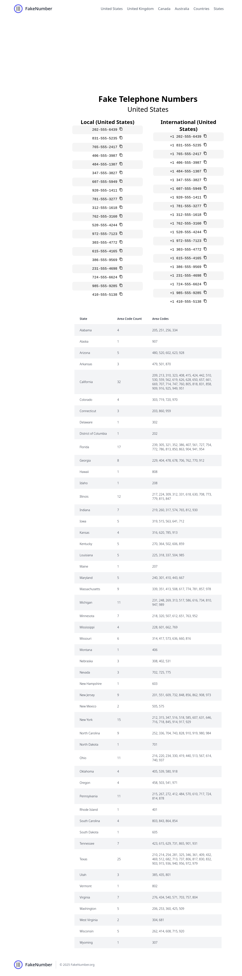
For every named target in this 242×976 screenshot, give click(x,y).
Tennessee (87, 843)
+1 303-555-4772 (186, 250)
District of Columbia (93, 433)
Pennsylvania (88, 796)
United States (112, 8)
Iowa (83, 521)
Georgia (85, 460)
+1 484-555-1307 (186, 171)
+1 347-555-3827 (186, 180)
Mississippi (87, 627)
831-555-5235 (105, 138)
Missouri (85, 638)
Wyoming (86, 942)
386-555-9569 (105, 260)
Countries (201, 8)
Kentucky (86, 544)
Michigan (86, 602)
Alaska (84, 341)
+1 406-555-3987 (186, 163)
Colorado (86, 400)
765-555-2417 (105, 147)
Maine (84, 566)
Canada (164, 8)
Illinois (84, 496)
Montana (86, 650)
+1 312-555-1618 (186, 215)
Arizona (85, 353)
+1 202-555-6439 (186, 137)
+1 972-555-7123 (186, 241)
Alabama (86, 330)
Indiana (85, 510)
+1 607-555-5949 (186, 189)
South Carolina (90, 821)
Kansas (84, 532)
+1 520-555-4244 (186, 232)
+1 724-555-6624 (186, 284)
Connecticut (88, 411)
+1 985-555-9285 (186, 293)
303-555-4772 (105, 243)
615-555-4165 (105, 251)
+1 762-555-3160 (186, 224)
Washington (88, 909)
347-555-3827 (105, 173)
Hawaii (84, 472)
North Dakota (89, 744)
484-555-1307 (105, 165)
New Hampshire (91, 684)
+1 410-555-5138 (186, 302)
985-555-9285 (105, 286)
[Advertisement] (121, 50)
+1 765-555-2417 (186, 154)
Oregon (85, 783)
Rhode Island (89, 810)
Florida (84, 447)
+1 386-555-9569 (186, 267)
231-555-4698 (105, 269)
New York (86, 720)
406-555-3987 (105, 156)
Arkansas (86, 364)
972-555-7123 (105, 234)
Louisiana (86, 555)
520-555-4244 (105, 225)
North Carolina (90, 733)
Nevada (85, 672)
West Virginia (88, 920)
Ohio (83, 758)
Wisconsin (87, 931)
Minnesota (87, 616)
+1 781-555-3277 (186, 206)
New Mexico (88, 706)
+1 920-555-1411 (186, 198)
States (219, 8)
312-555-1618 (105, 208)
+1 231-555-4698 (186, 276)
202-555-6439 (105, 130)
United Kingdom (140, 8)
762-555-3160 (105, 217)
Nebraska (86, 661)
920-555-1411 (105, 191)
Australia (182, 8)
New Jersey (87, 695)
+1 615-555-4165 (186, 258)
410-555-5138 (105, 295)
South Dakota (89, 832)
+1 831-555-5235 (186, 145)
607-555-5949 (105, 182)
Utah (83, 875)
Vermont (86, 886)
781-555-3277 (105, 199)
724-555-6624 (105, 277)
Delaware (86, 422)
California (86, 382)
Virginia (85, 897)
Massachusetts (90, 589)
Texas (83, 859)
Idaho (84, 483)
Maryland (86, 578)
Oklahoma (87, 771)
